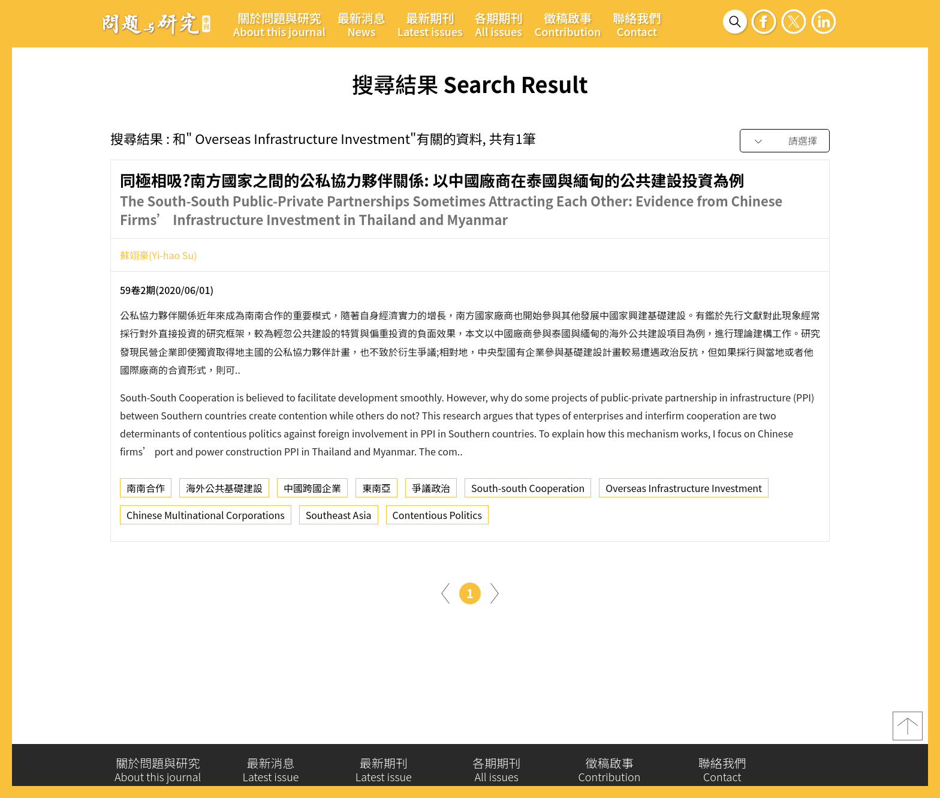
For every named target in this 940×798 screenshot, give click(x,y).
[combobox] (784, 141)
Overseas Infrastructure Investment (683, 491)
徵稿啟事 (568, 24)
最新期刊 (430, 24)
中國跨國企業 (312, 491)
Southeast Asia (339, 518)
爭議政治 (431, 491)
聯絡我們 (637, 24)
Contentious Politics (437, 518)
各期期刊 (499, 24)
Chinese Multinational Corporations (205, 518)
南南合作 (145, 491)
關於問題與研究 (279, 24)
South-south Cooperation (528, 491)
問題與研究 (156, 23)
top (908, 730)
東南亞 (376, 491)
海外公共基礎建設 (224, 491)
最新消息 (361, 24)
